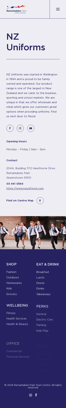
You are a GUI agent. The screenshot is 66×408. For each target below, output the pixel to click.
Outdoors (12, 278)
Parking (41, 329)
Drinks (40, 290)
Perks (42, 310)
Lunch (40, 279)
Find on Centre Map (19, 204)
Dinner (40, 284)
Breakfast (42, 273)
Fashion (11, 273)
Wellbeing (17, 308)
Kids (9, 290)
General (41, 318)
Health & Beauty (17, 327)
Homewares (14, 284)
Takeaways (43, 296)
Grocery (11, 295)
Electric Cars (44, 324)
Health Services (16, 322)
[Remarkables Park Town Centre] (16, 9)
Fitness (10, 316)
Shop (11, 265)
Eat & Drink (47, 266)
